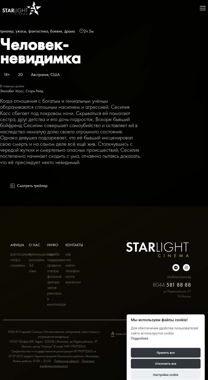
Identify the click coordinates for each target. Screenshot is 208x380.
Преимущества (34, 254)
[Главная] (21, 8)
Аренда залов (53, 284)
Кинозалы (34, 259)
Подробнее (139, 338)
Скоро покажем (16, 262)
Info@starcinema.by (179, 277)
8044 (172, 284)
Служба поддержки (53, 256)
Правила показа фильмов (53, 270)
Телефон (71, 270)
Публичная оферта (66, 361)
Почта (70, 276)
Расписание (16, 254)
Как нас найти (70, 259)
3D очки (32, 267)
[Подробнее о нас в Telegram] (175, 267)
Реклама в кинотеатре (53, 298)
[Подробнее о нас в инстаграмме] (186, 267)
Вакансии (71, 282)
